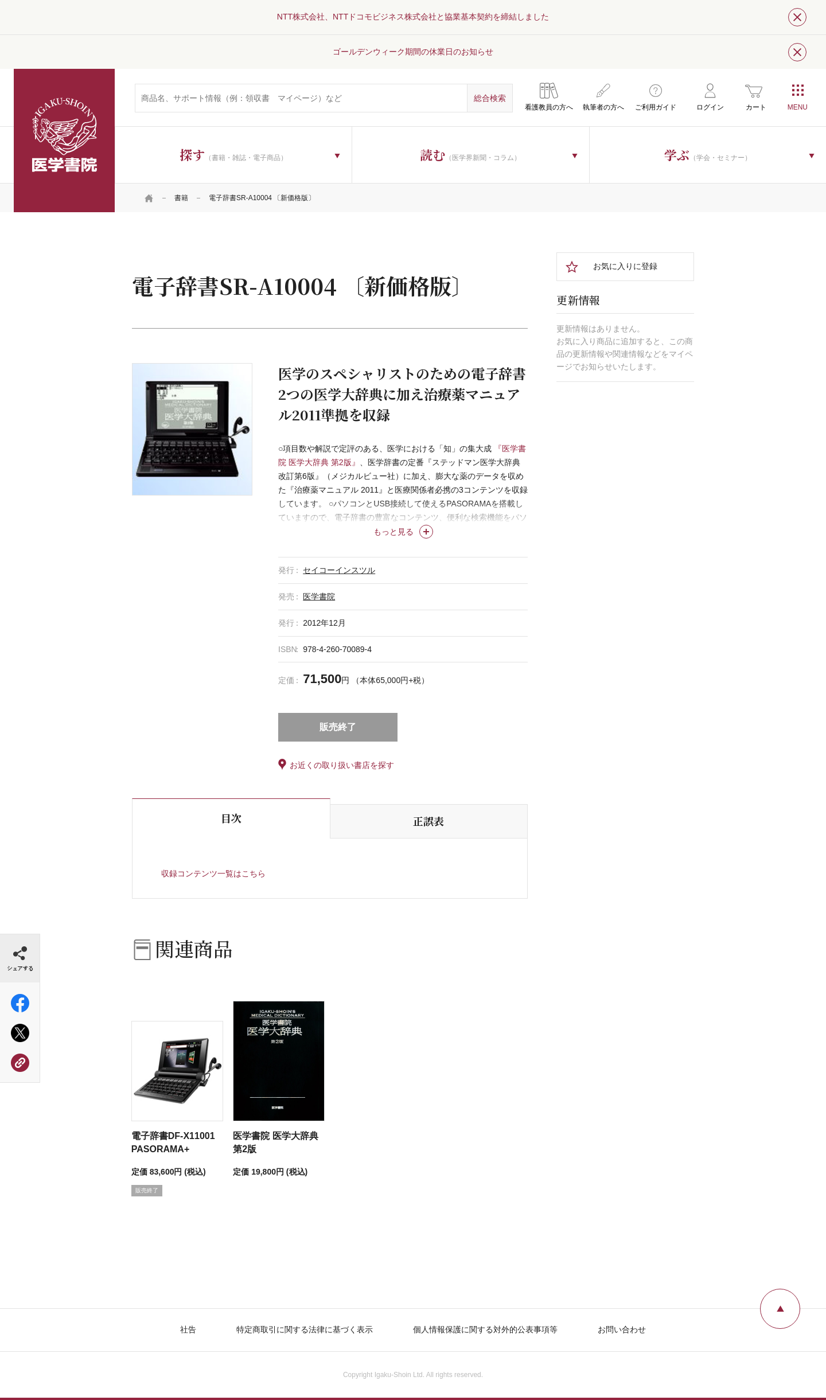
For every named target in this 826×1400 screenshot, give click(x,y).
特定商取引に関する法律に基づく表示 (304, 1329)
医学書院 (64, 140)
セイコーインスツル (339, 570)
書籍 (181, 198)
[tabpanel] (192, 429)
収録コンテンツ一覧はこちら (213, 873)
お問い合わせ (622, 1329)
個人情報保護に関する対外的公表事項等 (485, 1329)
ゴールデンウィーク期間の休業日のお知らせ (413, 51)
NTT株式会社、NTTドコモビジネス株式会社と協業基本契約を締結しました (413, 16)
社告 (188, 1329)
